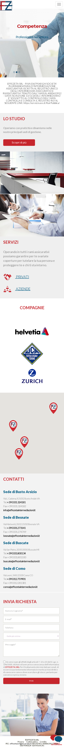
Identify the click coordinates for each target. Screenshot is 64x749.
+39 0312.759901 (16, 578)
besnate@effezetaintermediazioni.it (21, 535)
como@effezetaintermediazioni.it (20, 586)
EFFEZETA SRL (12, 667)
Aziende (16, 289)
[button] (19, 454)
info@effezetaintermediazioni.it (19, 510)
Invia (31, 681)
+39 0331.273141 (16, 527)
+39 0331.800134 (16, 553)
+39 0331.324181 (16, 502)
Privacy (21, 742)
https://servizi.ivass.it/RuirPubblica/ (42, 102)
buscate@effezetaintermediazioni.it (21, 561)
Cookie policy (32, 742)
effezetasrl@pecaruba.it (21, 743)
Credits (43, 742)
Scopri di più (19, 142)
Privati (16, 277)
